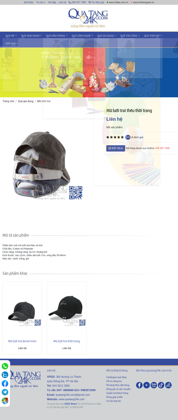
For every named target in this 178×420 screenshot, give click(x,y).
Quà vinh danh (29, 35)
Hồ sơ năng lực (114, 372)
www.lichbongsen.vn (143, 2)
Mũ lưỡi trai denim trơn (22, 332)
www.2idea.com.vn (118, 2)
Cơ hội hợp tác (113, 392)
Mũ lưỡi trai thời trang (66, 332)
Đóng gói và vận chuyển (118, 380)
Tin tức (39, 2)
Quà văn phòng (52, 35)
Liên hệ (62, 2)
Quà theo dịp (145, 35)
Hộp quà (163, 35)
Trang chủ (8, 92)
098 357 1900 (77, 2)
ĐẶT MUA (115, 139)
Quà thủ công (122, 35)
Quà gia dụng (100, 35)
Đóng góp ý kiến (114, 388)
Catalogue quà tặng (116, 368)
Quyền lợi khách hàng (117, 384)
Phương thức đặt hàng (117, 376)
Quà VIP (9, 35)
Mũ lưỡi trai (44, 92)
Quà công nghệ (77, 35)
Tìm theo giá (96, 2)
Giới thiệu (29, 2)
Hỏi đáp (52, 2)
